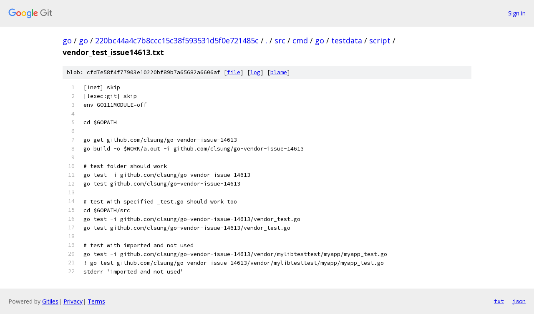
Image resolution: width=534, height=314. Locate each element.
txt (499, 301)
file (233, 72)
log (255, 72)
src (280, 40)
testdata (346, 40)
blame (278, 72)
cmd (300, 40)
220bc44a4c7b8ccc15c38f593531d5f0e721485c (177, 40)
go (67, 40)
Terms (96, 301)
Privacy (73, 301)
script (379, 40)
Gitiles (50, 301)
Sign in (517, 13)
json (519, 301)
